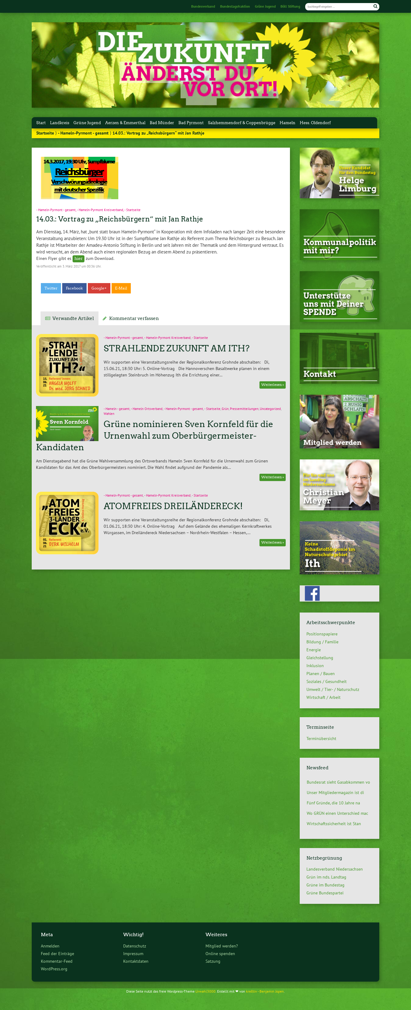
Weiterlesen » (272, 385)
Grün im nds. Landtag (326, 877)
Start (41, 122)
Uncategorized (270, 409)
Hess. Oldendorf (315, 122)
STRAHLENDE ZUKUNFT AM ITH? (177, 348)
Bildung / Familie (322, 642)
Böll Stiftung (290, 6)
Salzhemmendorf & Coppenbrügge (241, 122)
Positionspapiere (322, 634)
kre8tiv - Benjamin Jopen (265, 991)
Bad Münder (162, 122)
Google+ (99, 288)
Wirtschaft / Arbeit (323, 697)
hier (78, 258)
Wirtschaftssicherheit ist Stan (334, 823)
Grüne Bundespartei (325, 893)
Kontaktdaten (135, 961)
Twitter (51, 288)
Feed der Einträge (57, 953)
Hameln (287, 122)
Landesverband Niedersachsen (334, 869)
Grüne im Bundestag (325, 885)
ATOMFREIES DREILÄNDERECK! (173, 506)
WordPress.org (54, 969)
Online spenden (220, 953)
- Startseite (132, 210)
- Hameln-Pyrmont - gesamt (83, 133)
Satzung (213, 961)
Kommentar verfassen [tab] (134, 318)
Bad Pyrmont (191, 122)
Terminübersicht (321, 738)
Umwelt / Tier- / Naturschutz (332, 689)
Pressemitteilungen (244, 409)
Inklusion (315, 665)
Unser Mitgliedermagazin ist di (335, 792)
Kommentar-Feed (57, 961)
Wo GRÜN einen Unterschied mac (337, 813)
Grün (225, 409)
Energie (313, 649)
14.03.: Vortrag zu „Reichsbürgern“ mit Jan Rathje (119, 219)
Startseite (45, 133)
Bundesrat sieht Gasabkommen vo (338, 782)
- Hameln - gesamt (117, 409)
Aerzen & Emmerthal (125, 122)
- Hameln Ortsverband (147, 409)
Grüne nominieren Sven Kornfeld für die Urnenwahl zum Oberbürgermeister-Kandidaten (154, 435)
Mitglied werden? (222, 946)
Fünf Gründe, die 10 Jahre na (333, 803)
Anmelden (50, 946)
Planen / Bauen (320, 673)
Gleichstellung (319, 657)
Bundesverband (203, 6)
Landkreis (59, 122)
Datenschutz (134, 946)
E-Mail (121, 288)
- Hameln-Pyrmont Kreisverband (100, 210)
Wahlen (109, 414)
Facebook (74, 288)
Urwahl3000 (205, 991)
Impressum (133, 953)
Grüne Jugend (265, 6)
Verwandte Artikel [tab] (73, 318)
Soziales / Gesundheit (326, 681)
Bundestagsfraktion (235, 6)
